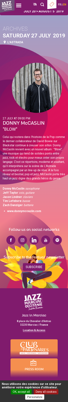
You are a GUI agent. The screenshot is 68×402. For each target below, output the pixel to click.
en (64, 4)
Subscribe (34, 267)
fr (59, 4)
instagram (22, 240)
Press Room (34, 369)
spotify (57, 240)
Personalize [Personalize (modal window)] (34, 397)
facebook (10, 240)
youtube (45, 240)
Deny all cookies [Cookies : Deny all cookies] (46, 391)
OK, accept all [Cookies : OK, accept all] (21, 391)
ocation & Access (34, 330)
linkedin (34, 240)
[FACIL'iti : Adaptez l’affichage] (35, 5)
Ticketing (51, 4)
